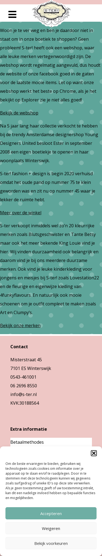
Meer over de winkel (20, 213)
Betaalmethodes (27, 442)
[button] (94, 453)
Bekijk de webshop (19, 113)
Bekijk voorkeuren (51, 543)
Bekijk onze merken (20, 325)
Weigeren (51, 528)
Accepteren (51, 513)
